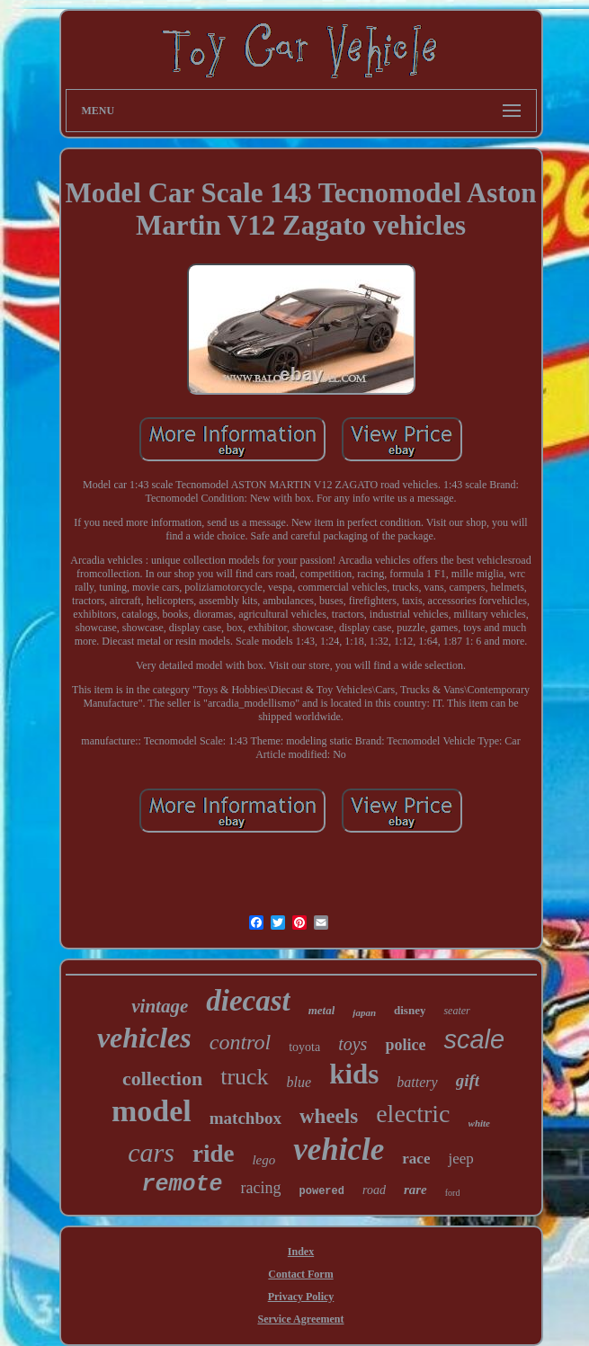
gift (467, 1080)
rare (415, 1189)
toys (352, 1044)
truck (244, 1077)
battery (417, 1082)
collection (162, 1078)
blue (299, 1082)
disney (409, 1010)
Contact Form (300, 1274)
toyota (304, 1047)
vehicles (144, 1037)
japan (364, 1012)
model (152, 1111)
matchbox (245, 1118)
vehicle (338, 1149)
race (416, 1158)
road (374, 1190)
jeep (460, 1158)
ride (213, 1153)
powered (321, 1191)
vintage (159, 1006)
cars (151, 1152)
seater (456, 1010)
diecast (248, 1001)
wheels (328, 1116)
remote (182, 1185)
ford (452, 1193)
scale (473, 1039)
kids (354, 1074)
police (405, 1045)
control (240, 1042)
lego (263, 1160)
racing (261, 1188)
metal (321, 1010)
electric (413, 1114)
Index (301, 1251)
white (479, 1123)
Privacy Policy (301, 1296)
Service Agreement (300, 1319)
